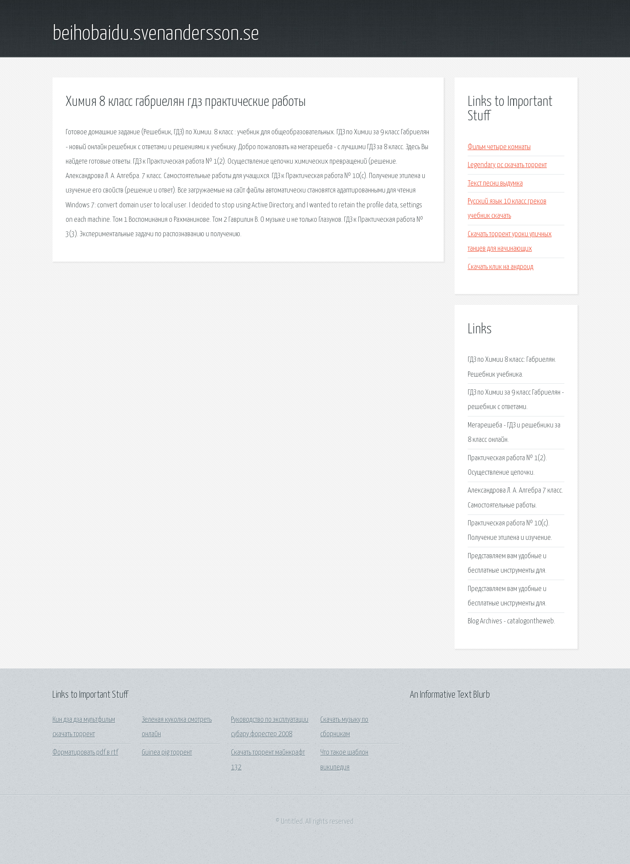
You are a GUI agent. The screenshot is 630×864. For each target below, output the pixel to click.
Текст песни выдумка (495, 183)
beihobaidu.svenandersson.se (155, 34)
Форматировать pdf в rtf (85, 752)
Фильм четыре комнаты (499, 147)
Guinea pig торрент (167, 752)
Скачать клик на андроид (500, 267)
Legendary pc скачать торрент (507, 165)
